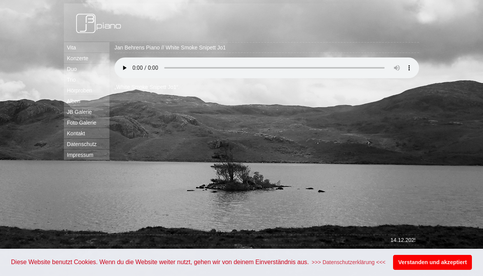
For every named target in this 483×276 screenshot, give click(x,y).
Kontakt (74, 133)
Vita (70, 47)
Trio (70, 80)
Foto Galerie (80, 123)
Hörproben (78, 90)
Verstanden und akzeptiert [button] (432, 262)
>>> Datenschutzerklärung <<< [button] (348, 262)
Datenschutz (80, 144)
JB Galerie (78, 112)
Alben (72, 101)
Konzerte (76, 58)
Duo (70, 69)
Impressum (78, 155)
